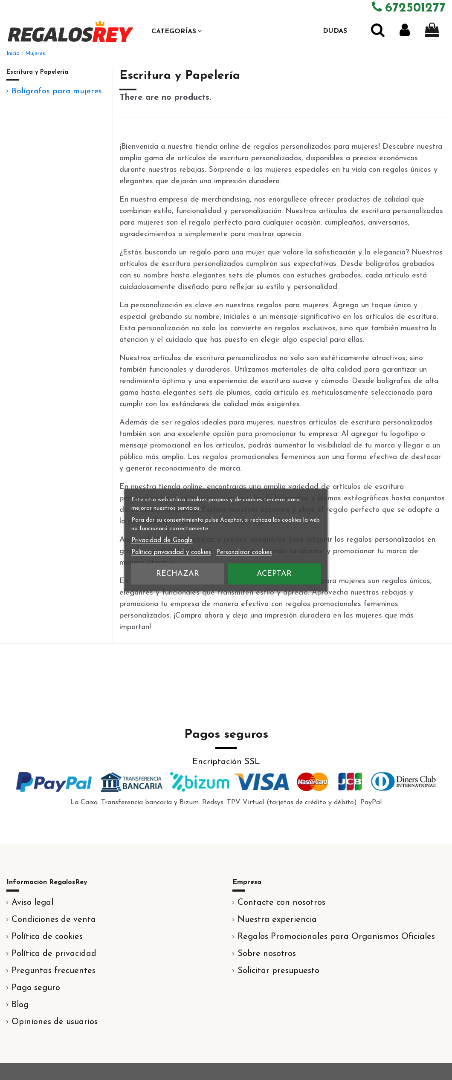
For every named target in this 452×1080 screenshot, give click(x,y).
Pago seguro (36, 988)
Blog (20, 1005)
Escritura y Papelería (37, 72)
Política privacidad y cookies (171, 552)
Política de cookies (47, 937)
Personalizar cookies (244, 552)
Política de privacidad (54, 954)
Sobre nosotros (267, 954)
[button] (176, 31)
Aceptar (274, 574)
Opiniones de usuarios (55, 1022)
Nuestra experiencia (277, 919)
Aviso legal (32, 902)
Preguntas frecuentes (54, 971)
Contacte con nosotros (281, 902)
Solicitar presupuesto (278, 971)
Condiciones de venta (54, 919)
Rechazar (177, 574)
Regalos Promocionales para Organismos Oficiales (336, 937)
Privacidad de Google (162, 540)
